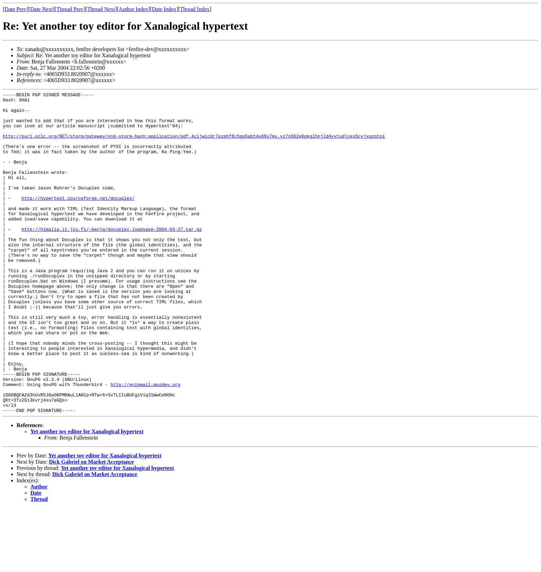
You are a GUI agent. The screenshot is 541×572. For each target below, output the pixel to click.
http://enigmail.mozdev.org (145, 443)
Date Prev (15, 9)
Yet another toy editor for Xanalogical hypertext (87, 496)
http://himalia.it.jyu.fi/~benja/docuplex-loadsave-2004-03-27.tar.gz (112, 257)
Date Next (41, 9)
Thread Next (101, 9)
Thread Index (195, 9)
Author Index (133, 9)
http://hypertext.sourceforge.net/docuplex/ (78, 220)
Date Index (164, 9)
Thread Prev (69, 9)
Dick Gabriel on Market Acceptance (91, 526)
